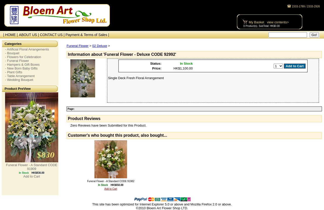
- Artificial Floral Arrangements (27, 49)
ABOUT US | (29, 35)
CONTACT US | (53, 35)
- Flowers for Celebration (23, 57)
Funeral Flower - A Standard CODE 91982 (110, 181)
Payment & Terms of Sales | (87, 35)
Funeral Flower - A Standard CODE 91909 (31, 167)
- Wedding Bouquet (19, 80)
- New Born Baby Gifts (21, 68)
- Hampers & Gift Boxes (22, 64)
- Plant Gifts (13, 72)
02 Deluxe (99, 46)
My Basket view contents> (269, 22)
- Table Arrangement (20, 76)
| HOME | (9, 35)
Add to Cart (31, 176)
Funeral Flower (78, 46)
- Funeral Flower (17, 61)
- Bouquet (12, 53)
